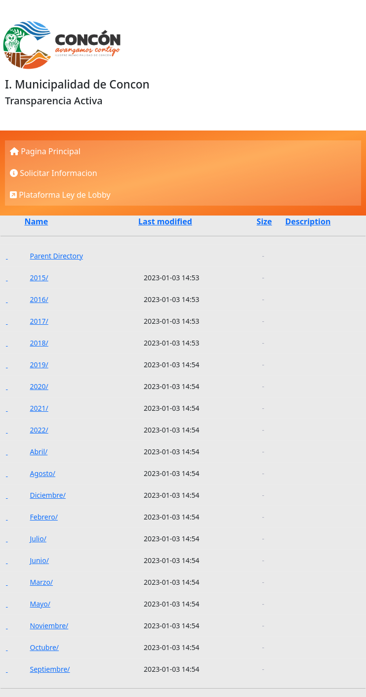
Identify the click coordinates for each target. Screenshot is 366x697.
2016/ (39, 299)
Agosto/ (42, 473)
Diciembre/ (47, 495)
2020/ (39, 386)
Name (36, 221)
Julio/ (38, 538)
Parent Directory (56, 256)
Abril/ (38, 451)
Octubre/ (44, 647)
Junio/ (39, 560)
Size (264, 221)
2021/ (39, 408)
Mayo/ (40, 604)
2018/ (39, 343)
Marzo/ (41, 582)
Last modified (165, 221)
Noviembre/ (49, 625)
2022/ (39, 430)
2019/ (39, 364)
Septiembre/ (50, 669)
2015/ (39, 277)
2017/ (39, 321)
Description (308, 221)
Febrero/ (43, 517)
